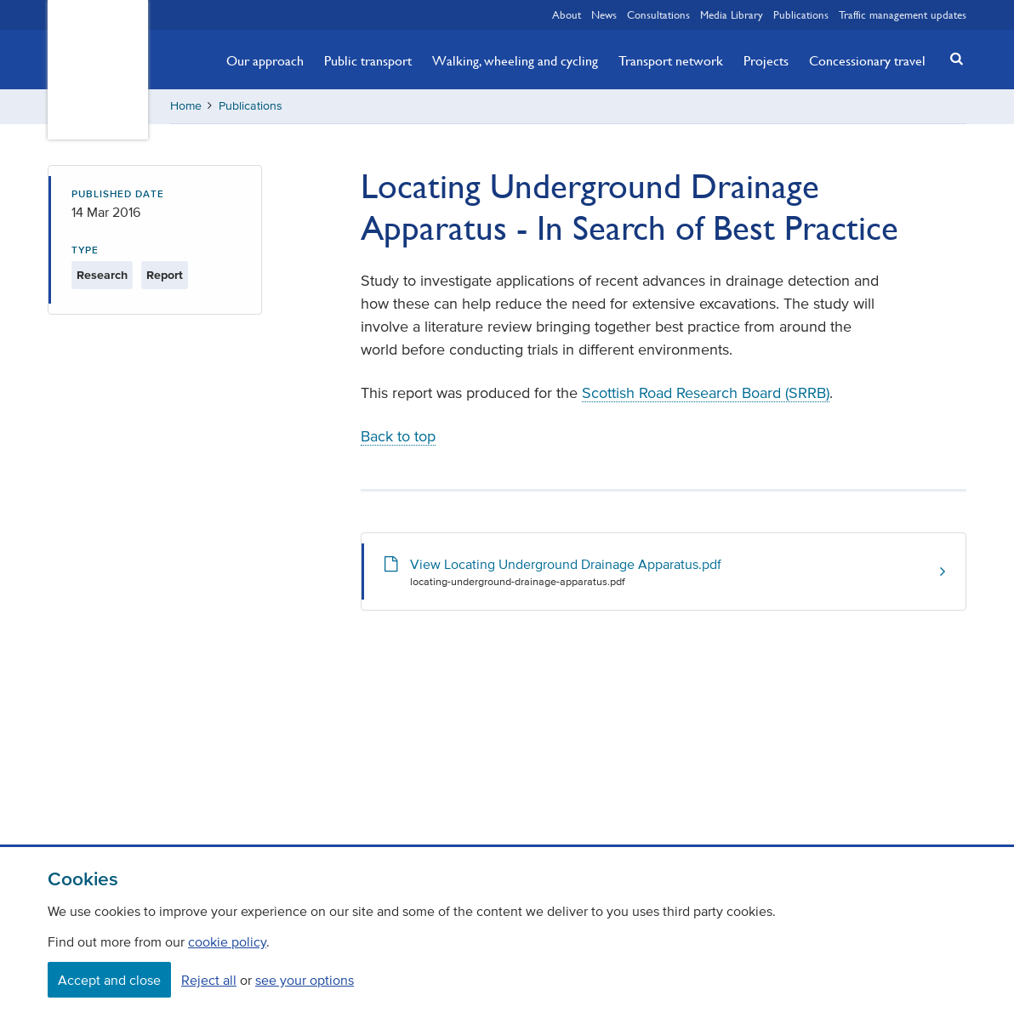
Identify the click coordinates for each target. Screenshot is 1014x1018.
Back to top (398, 436)
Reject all (208, 979)
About (566, 14)
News (604, 14)
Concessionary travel (867, 60)
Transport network (670, 60)
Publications (801, 14)
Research (102, 275)
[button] (951, 58)
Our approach (265, 60)
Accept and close (109, 979)
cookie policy (227, 941)
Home (186, 106)
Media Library (731, 14)
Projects (766, 60)
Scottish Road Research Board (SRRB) (705, 392)
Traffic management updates (902, 14)
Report (164, 275)
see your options (304, 979)
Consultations (658, 14)
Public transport (368, 60)
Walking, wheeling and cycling (515, 60)
